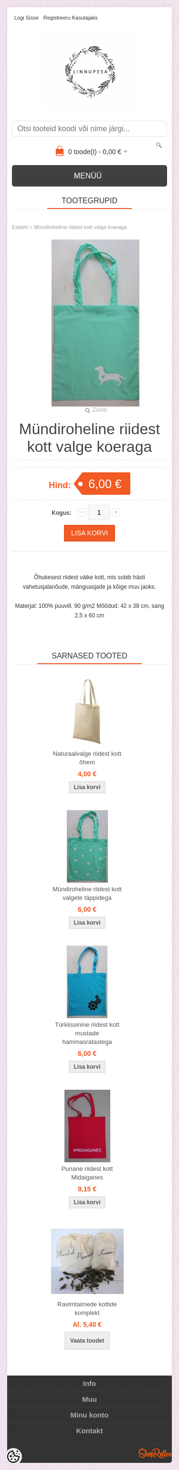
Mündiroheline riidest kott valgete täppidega (87, 893)
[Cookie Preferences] (13, 1456)
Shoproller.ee (155, 1453)
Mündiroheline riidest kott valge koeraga (80, 227)
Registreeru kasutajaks (70, 18)
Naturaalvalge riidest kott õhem (87, 758)
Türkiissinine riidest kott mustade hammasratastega (87, 1033)
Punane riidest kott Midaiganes (87, 1173)
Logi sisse (26, 18)
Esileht (20, 227)
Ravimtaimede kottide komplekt (87, 1308)
